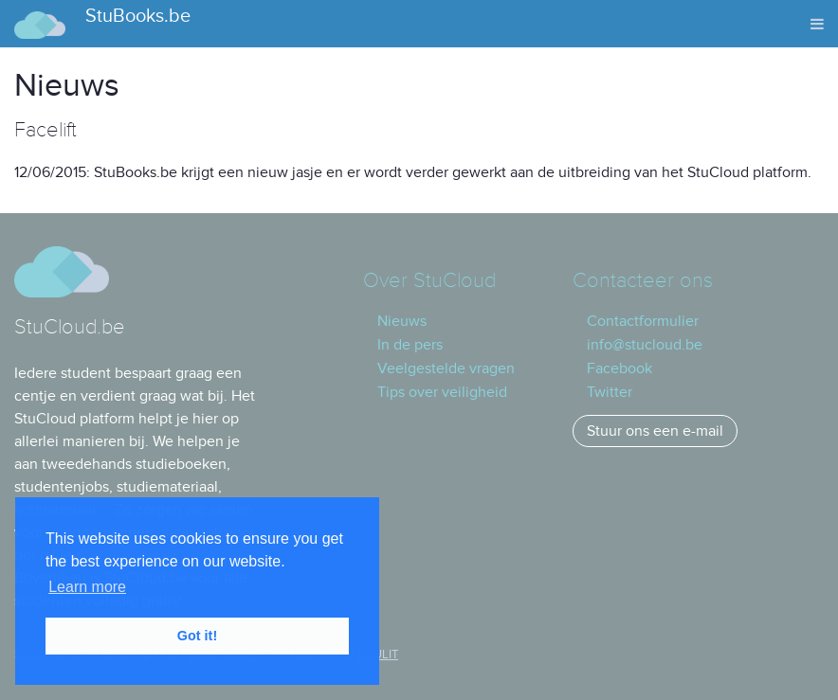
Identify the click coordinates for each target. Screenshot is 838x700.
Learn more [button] (87, 587)
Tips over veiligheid (442, 392)
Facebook (619, 368)
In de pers (410, 344)
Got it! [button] (197, 635)
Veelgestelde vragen (446, 368)
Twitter (609, 392)
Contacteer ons (643, 281)
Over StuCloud (429, 281)
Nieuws (402, 321)
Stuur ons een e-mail (655, 431)
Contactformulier (643, 321)
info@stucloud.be (644, 344)
